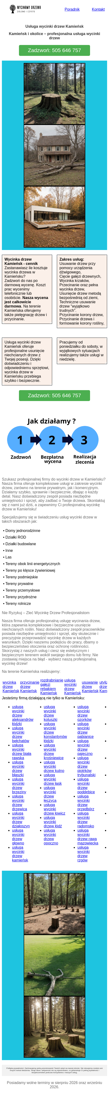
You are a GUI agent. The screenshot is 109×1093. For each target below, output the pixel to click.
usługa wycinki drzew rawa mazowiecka (87, 836)
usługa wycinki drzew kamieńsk (20, 853)
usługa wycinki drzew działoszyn (21, 819)
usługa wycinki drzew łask (53, 779)
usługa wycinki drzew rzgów (83, 853)
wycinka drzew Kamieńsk (11, 686)
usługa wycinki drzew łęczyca (50, 794)
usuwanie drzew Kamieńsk (90, 686)
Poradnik (72, 9)
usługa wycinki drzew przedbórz (85, 802)
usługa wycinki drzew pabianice (85, 730)
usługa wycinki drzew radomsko (85, 819)
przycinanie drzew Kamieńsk (29, 686)
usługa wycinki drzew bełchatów (20, 734)
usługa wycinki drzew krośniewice (54, 751)
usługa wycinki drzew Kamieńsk (72, 686)
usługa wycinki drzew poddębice (86, 785)
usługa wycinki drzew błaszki (18, 768)
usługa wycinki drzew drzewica (19, 802)
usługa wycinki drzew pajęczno (85, 747)
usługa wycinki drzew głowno (18, 836)
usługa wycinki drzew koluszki (50, 713)
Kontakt (98, 9)
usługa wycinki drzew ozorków (84, 713)
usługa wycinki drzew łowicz (54, 809)
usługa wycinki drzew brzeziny (19, 785)
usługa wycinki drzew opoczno (51, 836)
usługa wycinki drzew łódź (53, 822)
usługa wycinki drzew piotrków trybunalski (86, 766)
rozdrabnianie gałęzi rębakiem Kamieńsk (51, 686)
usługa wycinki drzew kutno (54, 766)
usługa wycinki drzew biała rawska (21, 751)
